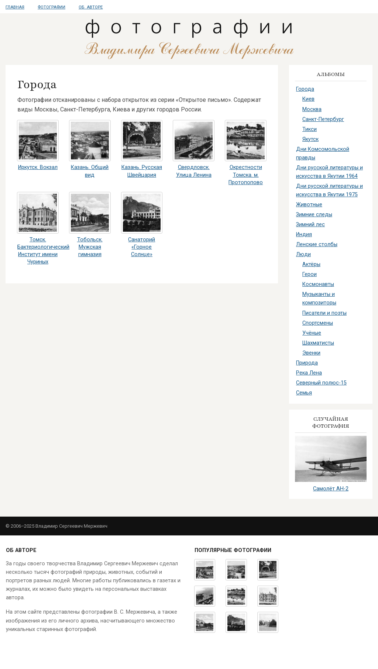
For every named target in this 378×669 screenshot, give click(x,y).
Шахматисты (318, 343)
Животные (309, 204)
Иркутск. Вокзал (38, 167)
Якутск (310, 139)
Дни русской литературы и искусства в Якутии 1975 (329, 190)
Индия (304, 234)
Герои (309, 274)
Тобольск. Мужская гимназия (90, 247)
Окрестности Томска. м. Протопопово (245, 174)
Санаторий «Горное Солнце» (141, 247)
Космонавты (318, 284)
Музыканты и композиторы (319, 298)
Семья (304, 393)
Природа (307, 363)
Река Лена (309, 373)
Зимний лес (310, 224)
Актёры (311, 264)
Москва (312, 109)
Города (305, 89)
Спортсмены (317, 323)
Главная (15, 7)
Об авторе (91, 7)
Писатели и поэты (324, 313)
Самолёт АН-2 (330, 489)
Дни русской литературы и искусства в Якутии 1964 (329, 172)
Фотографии (51, 7)
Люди (303, 254)
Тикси (309, 129)
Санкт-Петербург (323, 119)
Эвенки (311, 353)
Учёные (311, 333)
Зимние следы (314, 214)
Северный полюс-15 (321, 383)
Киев (308, 99)
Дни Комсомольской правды (322, 153)
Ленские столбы (316, 244)
